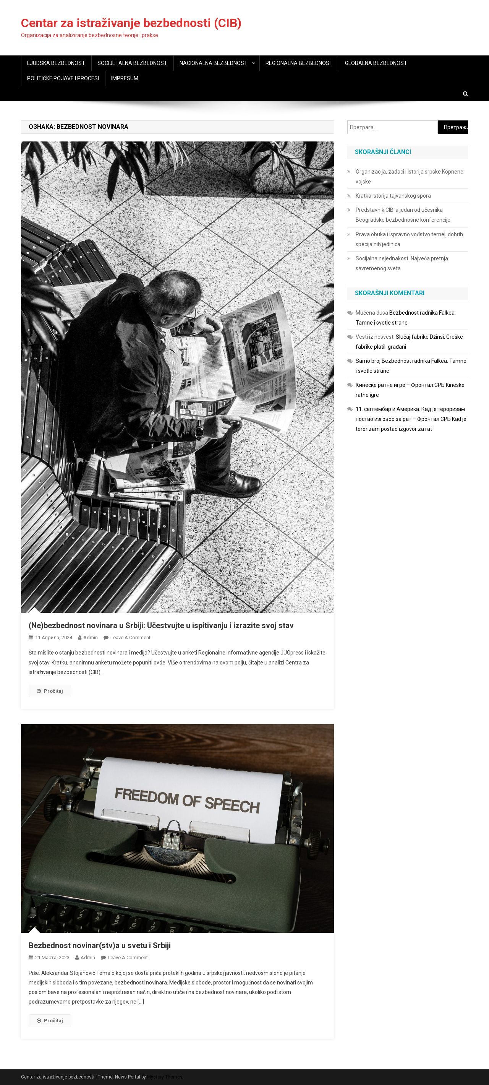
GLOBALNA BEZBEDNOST (376, 63)
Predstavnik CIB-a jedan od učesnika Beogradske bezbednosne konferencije (403, 215)
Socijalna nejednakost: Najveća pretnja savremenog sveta (402, 263)
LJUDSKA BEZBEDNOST (56, 63)
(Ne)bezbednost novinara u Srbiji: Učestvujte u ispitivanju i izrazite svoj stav (161, 625)
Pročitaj (50, 691)
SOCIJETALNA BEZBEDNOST (132, 63)
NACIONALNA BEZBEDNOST (214, 63)
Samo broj (368, 361)
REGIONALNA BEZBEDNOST (299, 63)
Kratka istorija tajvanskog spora (393, 196)
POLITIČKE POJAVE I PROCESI (63, 78)
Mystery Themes (165, 1077)
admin (90, 637)
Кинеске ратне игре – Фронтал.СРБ (400, 385)
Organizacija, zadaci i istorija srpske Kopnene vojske (409, 177)
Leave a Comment (130, 637)
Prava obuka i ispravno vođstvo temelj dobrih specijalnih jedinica (409, 239)
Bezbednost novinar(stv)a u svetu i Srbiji (100, 945)
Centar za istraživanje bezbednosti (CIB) (131, 23)
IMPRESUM (124, 78)
